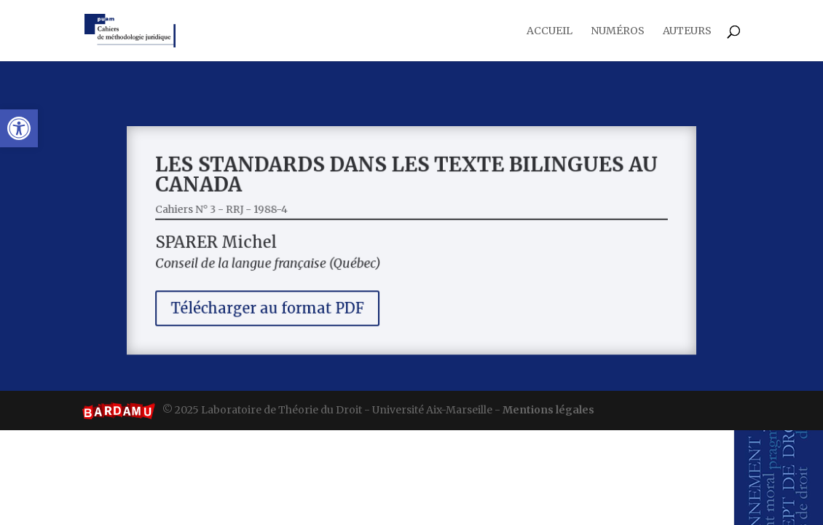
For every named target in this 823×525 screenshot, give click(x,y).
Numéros (618, 31)
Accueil (549, 31)
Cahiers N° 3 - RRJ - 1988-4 (239, 212)
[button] (19, 128)
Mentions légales (548, 409)
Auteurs (687, 31)
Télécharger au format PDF (281, 302)
